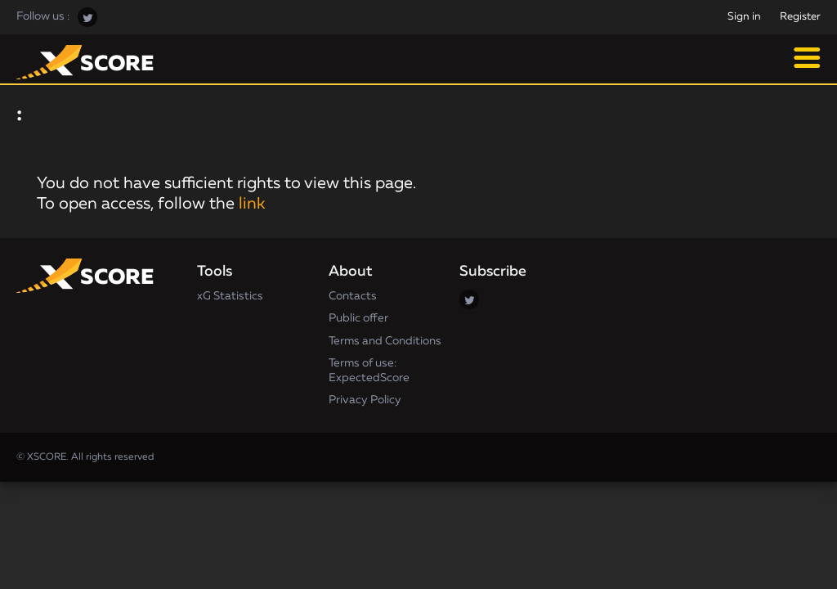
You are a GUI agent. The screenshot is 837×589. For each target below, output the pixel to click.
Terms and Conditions (385, 341)
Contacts (353, 296)
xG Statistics (230, 296)
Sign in (744, 16)
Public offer (358, 318)
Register (800, 16)
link (252, 204)
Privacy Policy (365, 400)
